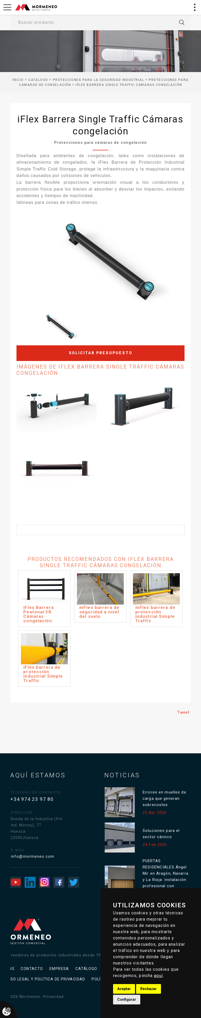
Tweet (183, 712)
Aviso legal (54, 969)
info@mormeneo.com (38, 856)
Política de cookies (50, 979)
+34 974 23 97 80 (35, 799)
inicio (18, 80)
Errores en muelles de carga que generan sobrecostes (168, 798)
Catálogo (38, 80)
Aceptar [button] (124, 989)
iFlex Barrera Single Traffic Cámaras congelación (129, 85)
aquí (158, 975)
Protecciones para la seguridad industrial (98, 80)
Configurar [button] (126, 999)
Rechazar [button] (148, 989)
